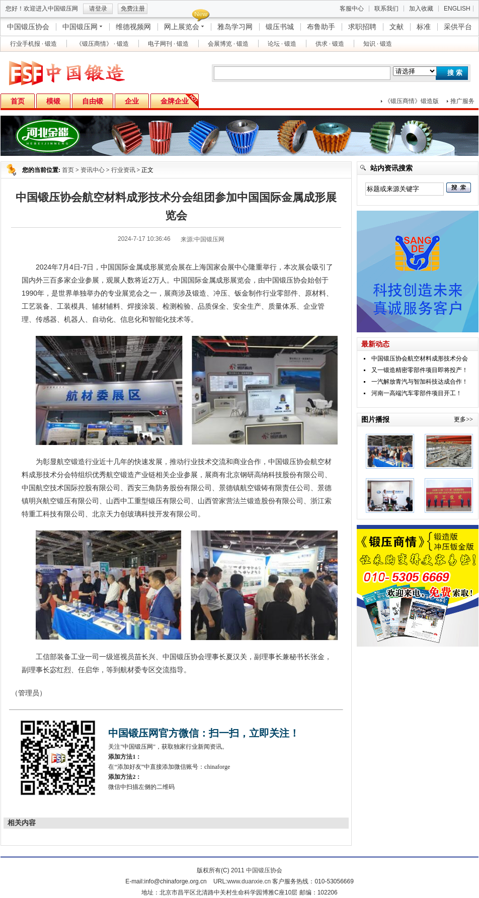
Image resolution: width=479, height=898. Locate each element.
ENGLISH (457, 8)
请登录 (98, 8)
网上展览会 (181, 27)
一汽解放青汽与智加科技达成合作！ (419, 381)
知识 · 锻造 (377, 43)
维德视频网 (133, 27)
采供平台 (458, 27)
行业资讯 (123, 169)
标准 (424, 27)
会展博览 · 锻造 (228, 43)
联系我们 (386, 8)
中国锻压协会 (28, 27)
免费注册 (133, 8)
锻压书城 (280, 27)
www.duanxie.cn (249, 881)
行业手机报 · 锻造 (33, 43)
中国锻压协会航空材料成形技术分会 (419, 358)
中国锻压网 (80, 27)
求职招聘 (362, 27)
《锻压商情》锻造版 (411, 101)
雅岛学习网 (235, 27)
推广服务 (462, 101)
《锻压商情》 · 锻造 (102, 43)
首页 (68, 169)
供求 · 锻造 (329, 43)
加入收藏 (421, 8)
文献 (396, 27)
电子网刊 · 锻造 (168, 43)
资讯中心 (93, 169)
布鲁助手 (321, 27)
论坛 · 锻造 (282, 43)
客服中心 (352, 8)
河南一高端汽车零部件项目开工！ (416, 393)
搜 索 (454, 72)
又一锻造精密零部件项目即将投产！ (419, 370)
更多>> (463, 419)
